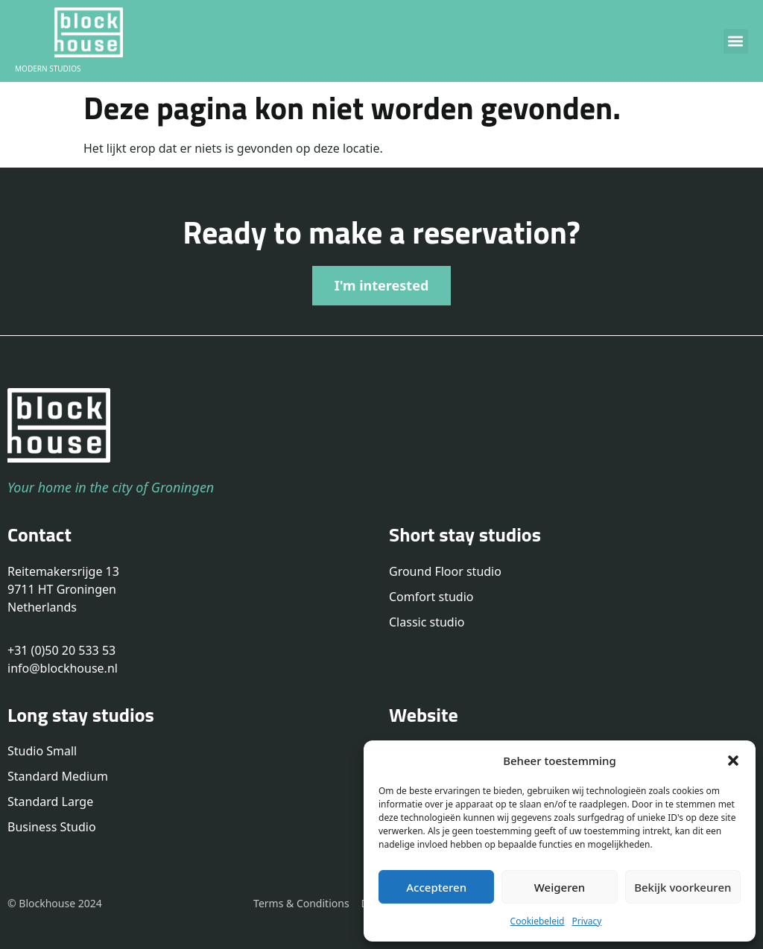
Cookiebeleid (537, 921)
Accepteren (436, 887)
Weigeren (559, 887)
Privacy (586, 921)
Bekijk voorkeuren (682, 887)
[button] (733, 760)
